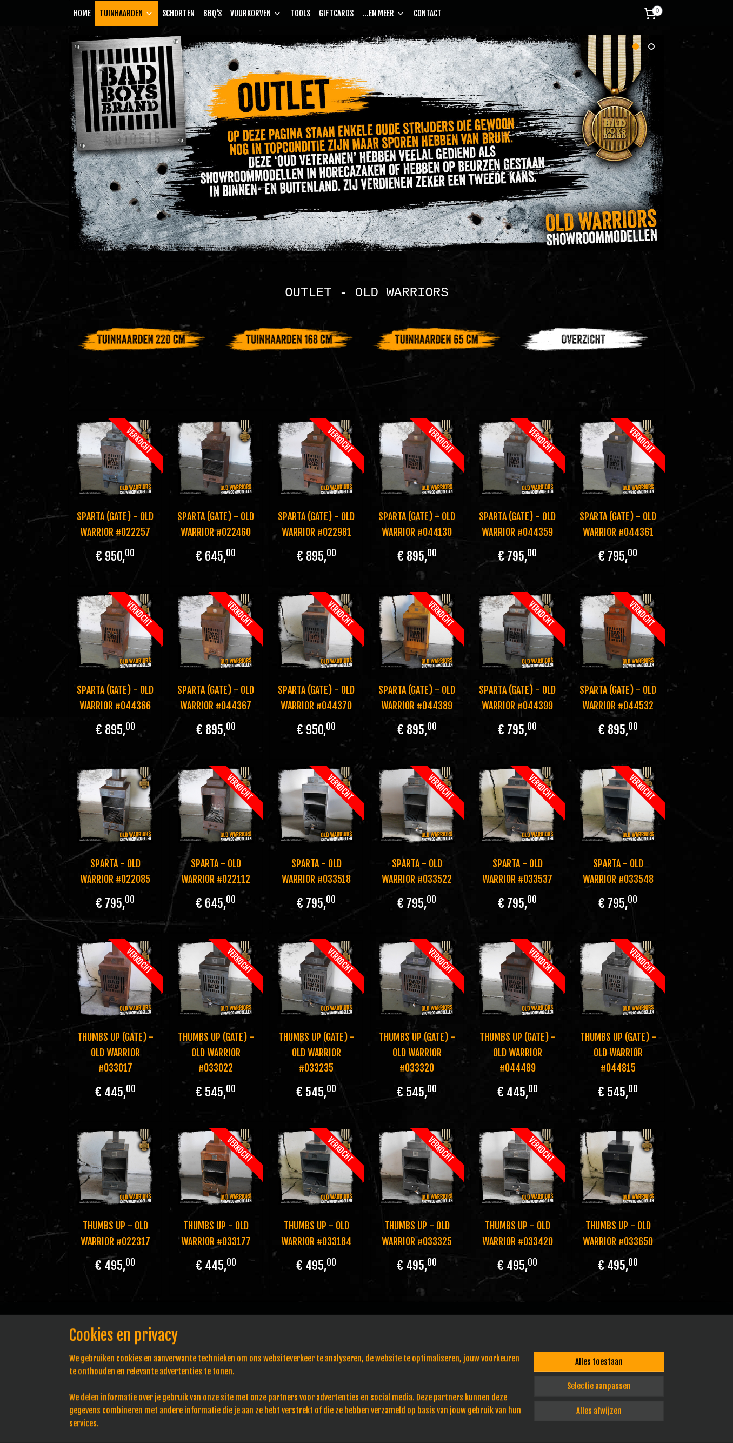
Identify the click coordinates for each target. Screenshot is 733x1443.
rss (355, 1423)
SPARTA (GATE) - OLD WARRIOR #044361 (617, 524)
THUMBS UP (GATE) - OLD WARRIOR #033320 (417, 1052)
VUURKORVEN (256, 13)
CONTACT (428, 13)
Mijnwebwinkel (470, 1423)
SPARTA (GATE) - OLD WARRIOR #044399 (517, 697)
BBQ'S (212, 13)
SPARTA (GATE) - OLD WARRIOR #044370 (316, 697)
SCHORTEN (178, 13)
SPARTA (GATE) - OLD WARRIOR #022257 (115, 524)
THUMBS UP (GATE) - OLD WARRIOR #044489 (517, 1052)
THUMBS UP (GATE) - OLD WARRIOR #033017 (115, 1052)
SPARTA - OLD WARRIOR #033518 (316, 871)
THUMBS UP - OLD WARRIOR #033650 (618, 1233)
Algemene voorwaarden (229, 1328)
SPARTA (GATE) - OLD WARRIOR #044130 (416, 524)
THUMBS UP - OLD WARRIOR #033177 (215, 1233)
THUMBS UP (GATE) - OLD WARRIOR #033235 (316, 1052)
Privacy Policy (215, 1340)
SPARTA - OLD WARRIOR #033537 (517, 871)
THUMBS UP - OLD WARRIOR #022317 (115, 1233)
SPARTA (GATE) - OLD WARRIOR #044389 (416, 697)
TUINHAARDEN (126, 13)
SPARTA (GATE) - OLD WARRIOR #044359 (517, 524)
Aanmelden (457, 1372)
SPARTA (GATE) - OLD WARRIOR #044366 (115, 697)
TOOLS (300, 13)
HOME (82, 13)
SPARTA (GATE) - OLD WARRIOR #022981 (316, 524)
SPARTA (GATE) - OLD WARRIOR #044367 (215, 697)
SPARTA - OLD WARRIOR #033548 (618, 871)
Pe (222, 1352)
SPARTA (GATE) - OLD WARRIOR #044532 (617, 697)
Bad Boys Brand (592, 1337)
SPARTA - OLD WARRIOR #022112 (215, 871)
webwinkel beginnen (390, 1423)
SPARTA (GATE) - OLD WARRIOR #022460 (215, 524)
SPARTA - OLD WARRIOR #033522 (417, 871)
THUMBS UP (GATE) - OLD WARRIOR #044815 (618, 1052)
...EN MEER (383, 13)
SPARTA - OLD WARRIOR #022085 (115, 871)
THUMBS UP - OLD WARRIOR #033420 (517, 1233)
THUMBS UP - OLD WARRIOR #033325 (417, 1233)
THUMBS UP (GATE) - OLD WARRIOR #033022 (215, 1052)
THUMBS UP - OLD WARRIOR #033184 (316, 1233)
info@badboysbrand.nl (116, 1352)
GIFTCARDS (336, 13)
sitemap (336, 1423)
